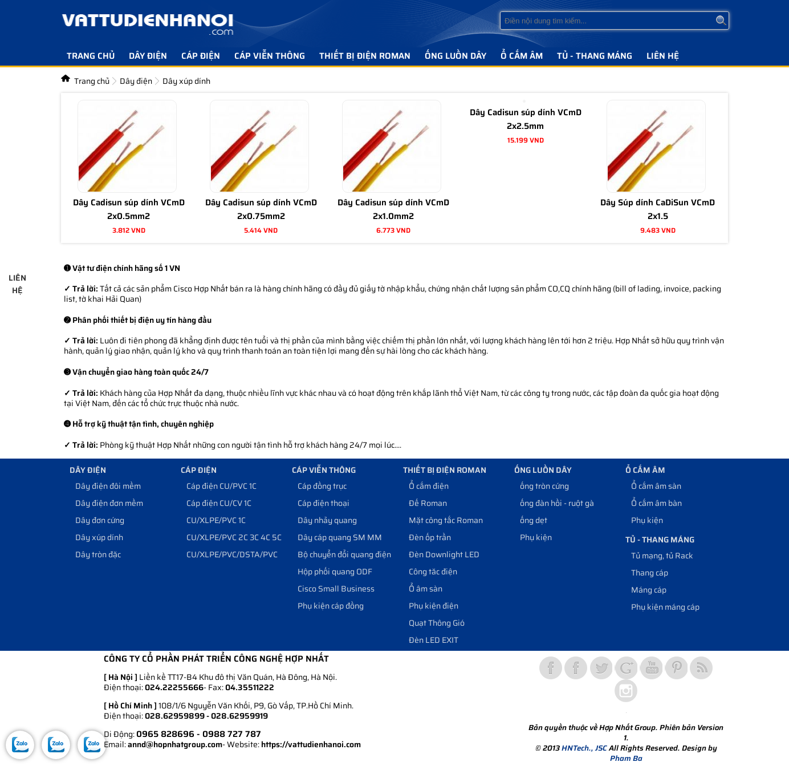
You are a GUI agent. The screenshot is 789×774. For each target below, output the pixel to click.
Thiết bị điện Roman (364, 56)
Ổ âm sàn (425, 588)
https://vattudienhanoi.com (311, 744)
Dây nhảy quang (327, 520)
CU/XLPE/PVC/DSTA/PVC (232, 554)
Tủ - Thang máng (594, 56)
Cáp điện (200, 56)
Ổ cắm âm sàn (656, 486)
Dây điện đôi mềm (108, 486)
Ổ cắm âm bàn (656, 503)
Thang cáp (649, 572)
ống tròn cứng (544, 486)
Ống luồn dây (455, 56)
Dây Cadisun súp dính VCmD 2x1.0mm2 (393, 209)
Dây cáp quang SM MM (340, 537)
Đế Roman (428, 503)
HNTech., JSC (584, 748)
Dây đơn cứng (99, 520)
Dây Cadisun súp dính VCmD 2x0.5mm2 (129, 209)
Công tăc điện (433, 571)
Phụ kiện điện (433, 605)
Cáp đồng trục (322, 486)
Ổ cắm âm (522, 56)
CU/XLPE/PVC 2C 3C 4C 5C (234, 537)
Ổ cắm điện (429, 486)
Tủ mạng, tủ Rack (662, 555)
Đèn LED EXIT (433, 640)
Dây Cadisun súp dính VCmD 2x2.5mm (525, 119)
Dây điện (148, 56)
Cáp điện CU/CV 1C (218, 503)
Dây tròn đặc (98, 554)
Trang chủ (91, 56)
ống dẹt (533, 520)
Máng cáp (648, 589)
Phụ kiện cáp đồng (331, 605)
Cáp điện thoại (323, 503)
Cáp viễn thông (269, 56)
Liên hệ (662, 56)
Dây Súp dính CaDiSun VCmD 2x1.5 (657, 209)
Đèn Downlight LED (444, 554)
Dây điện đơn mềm (109, 503)
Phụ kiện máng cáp (665, 607)
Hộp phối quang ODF (335, 571)
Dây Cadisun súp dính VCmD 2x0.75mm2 (261, 209)
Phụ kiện (536, 537)
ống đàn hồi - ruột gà (557, 503)
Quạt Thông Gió (437, 623)
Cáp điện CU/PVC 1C (221, 486)
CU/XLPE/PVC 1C (216, 520)
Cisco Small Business (336, 588)
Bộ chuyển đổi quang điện (344, 554)
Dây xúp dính (99, 537)
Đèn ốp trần (430, 537)
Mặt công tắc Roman (446, 520)
